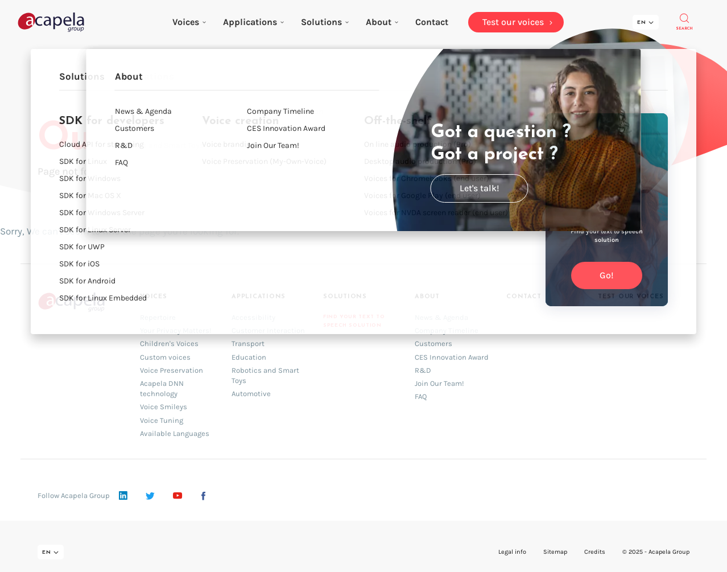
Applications (253, 22)
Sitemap (555, 551)
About (382, 22)
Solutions (325, 22)
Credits (594, 551)
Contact (523, 297)
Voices (189, 22)
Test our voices (631, 297)
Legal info (512, 551)
